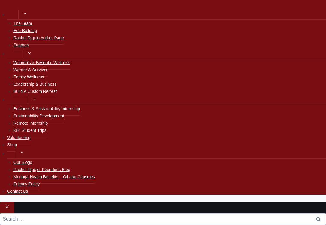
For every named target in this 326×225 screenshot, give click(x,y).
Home (12, 14)
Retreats (15, 53)
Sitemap (21, 45)
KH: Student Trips (29, 130)
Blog (11, 153)
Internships (17, 99)
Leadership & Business (34, 84)
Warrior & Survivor (30, 69)
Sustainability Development (38, 116)
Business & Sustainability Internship (46, 108)
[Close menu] (1, 5)
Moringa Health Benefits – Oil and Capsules (54, 176)
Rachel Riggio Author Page (38, 37)
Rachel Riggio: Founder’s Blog (41, 169)
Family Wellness (28, 77)
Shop (12, 144)
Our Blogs (22, 162)
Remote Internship (30, 123)
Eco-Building (25, 30)
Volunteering (19, 137)
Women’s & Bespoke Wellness (41, 62)
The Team (22, 23)
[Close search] (7, 207)
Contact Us (17, 191)
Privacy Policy (26, 184)
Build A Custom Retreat (35, 91)
